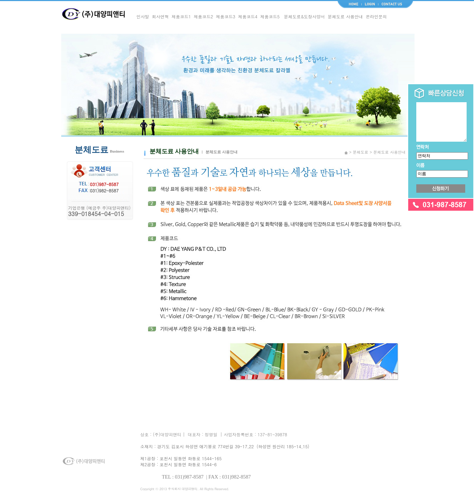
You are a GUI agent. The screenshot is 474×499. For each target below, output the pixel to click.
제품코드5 (270, 16)
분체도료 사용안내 (345, 16)
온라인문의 (376, 16)
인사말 (143, 16)
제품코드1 (181, 16)
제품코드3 (225, 16)
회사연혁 (160, 16)
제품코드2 (203, 16)
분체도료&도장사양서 (304, 16)
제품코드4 (248, 16)
